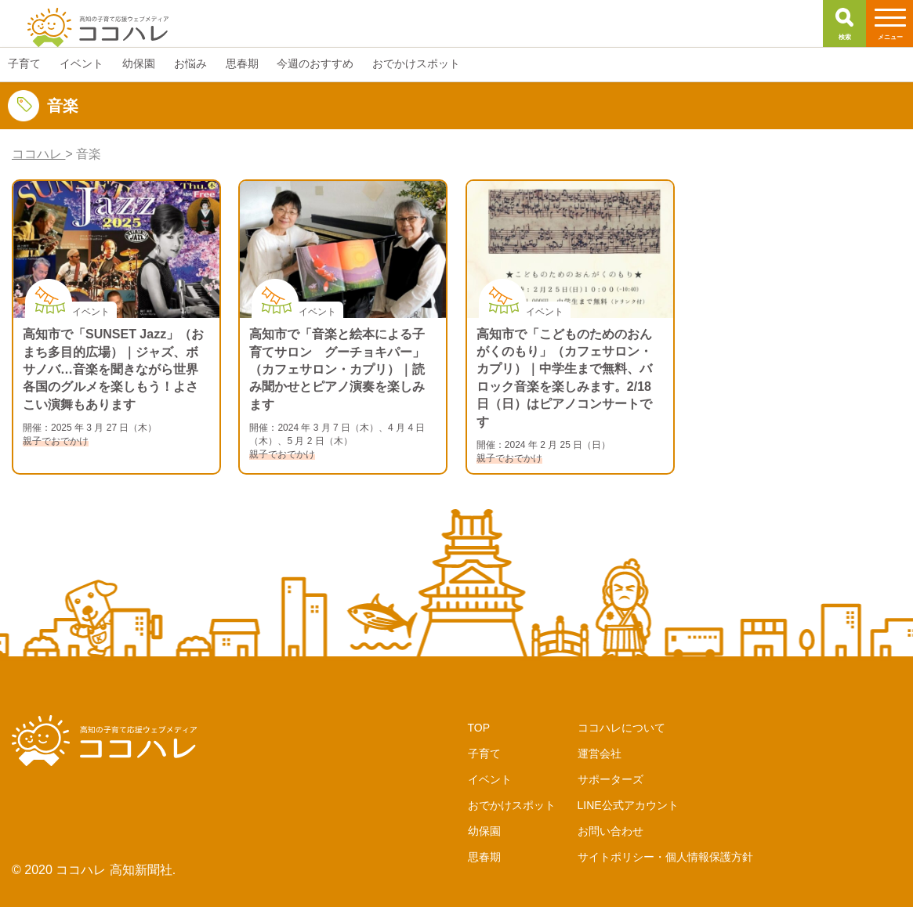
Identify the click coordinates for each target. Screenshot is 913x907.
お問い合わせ (610, 831)
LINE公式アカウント (628, 805)
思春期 (484, 857)
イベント (490, 779)
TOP (479, 727)
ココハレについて (621, 727)
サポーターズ (610, 779)
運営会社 (599, 753)
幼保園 (484, 831)
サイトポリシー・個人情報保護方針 (665, 857)
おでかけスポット (512, 805)
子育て (484, 753)
